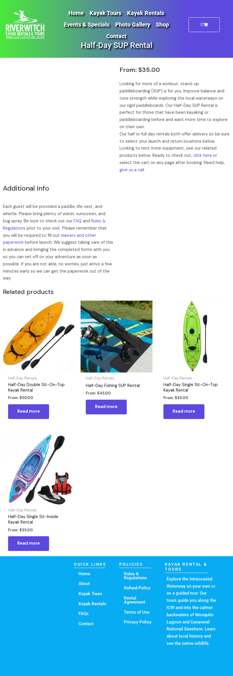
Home (76, 13)
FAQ (78, 221)
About (84, 583)
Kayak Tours (105, 13)
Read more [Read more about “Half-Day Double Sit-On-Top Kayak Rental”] (28, 411)
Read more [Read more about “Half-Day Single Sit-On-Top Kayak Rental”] (184, 411)
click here (202, 155)
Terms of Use (137, 612)
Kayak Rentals (145, 13)
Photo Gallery (132, 24)
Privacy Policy (137, 622)
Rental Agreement (134, 600)
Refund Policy (137, 588)
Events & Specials (86, 24)
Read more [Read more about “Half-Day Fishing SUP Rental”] (106, 406)
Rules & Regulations (135, 576)
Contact (116, 36)
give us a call (132, 170)
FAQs (84, 613)
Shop (162, 24)
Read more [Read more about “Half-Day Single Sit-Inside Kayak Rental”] (28, 543)
